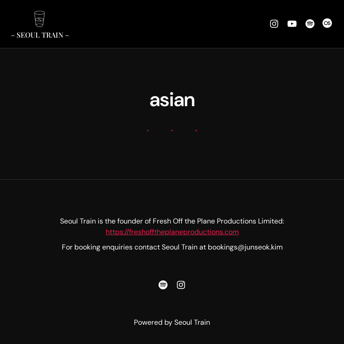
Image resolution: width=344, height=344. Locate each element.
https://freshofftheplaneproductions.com (172, 231)
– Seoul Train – (40, 34)
